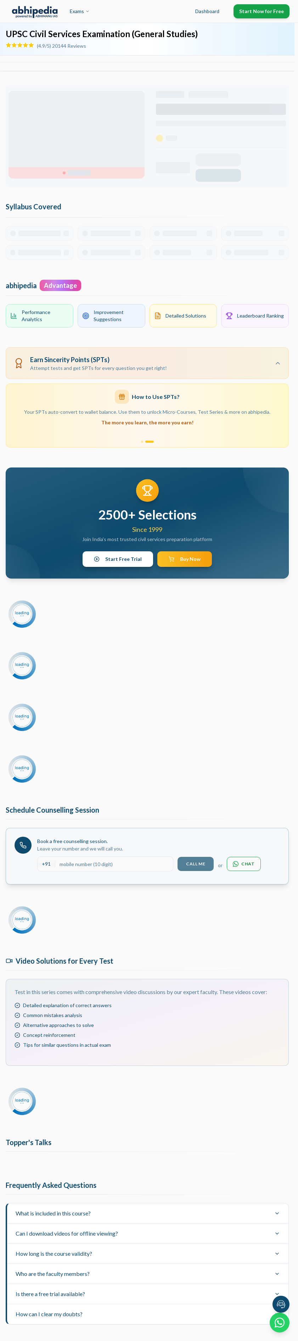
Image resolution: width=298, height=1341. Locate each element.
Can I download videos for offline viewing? (148, 1233)
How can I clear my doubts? (148, 1314)
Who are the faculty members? (148, 1273)
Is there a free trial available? (148, 1293)
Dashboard (207, 11)
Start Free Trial (118, 559)
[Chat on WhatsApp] (279, 1323)
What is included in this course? (148, 1213)
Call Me (195, 863)
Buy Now (185, 559)
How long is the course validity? (148, 1253)
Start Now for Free (261, 11)
